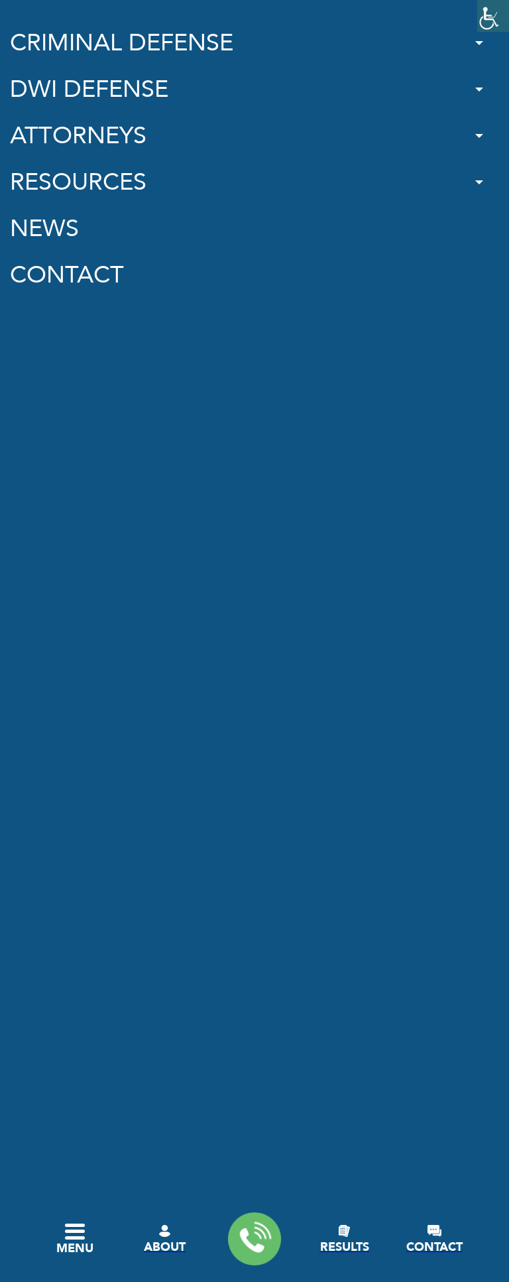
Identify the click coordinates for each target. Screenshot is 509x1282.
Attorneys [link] (78, 135)
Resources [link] (78, 182)
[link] (493, 16)
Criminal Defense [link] (121, 43)
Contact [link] (67, 275)
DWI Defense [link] (89, 89)
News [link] (44, 228)
